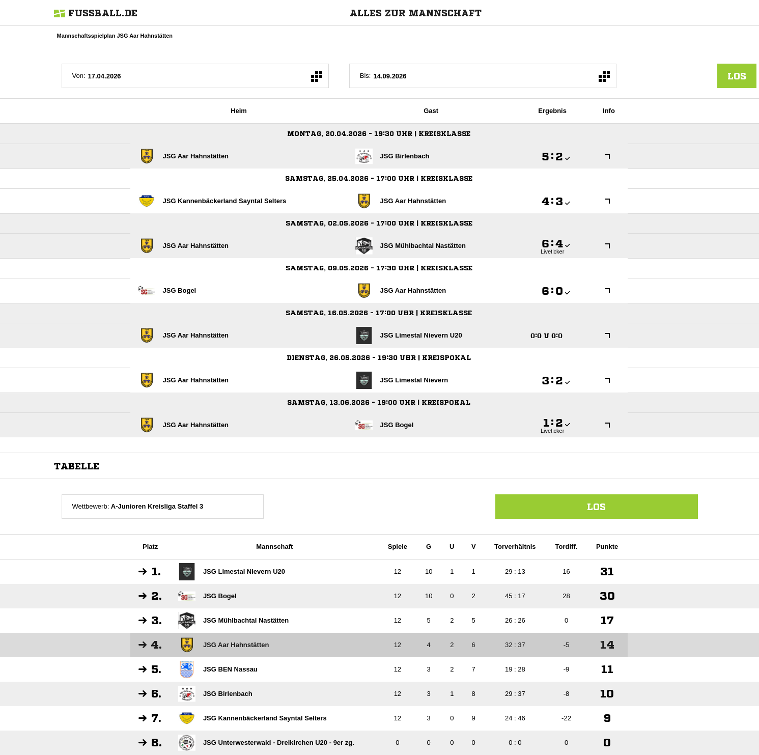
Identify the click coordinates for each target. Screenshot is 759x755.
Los (596, 506)
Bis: (365, 75)
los (736, 75)
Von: (79, 75)
